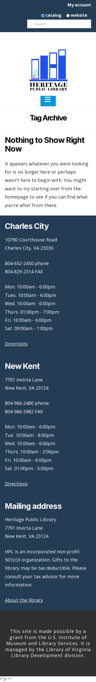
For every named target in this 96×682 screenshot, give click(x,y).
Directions (16, 344)
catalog (51, 15)
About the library (24, 600)
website (76, 15)
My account (79, 5)
